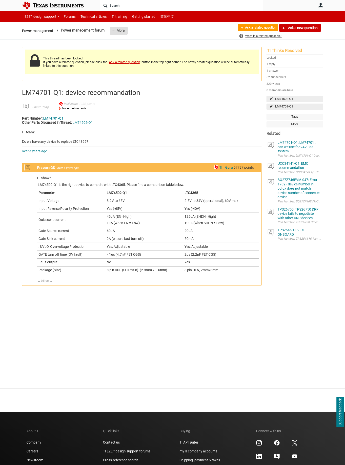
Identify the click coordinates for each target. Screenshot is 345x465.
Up (39, 282)
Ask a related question (258, 28)
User (320, 5)
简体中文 (156, 16)
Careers (32, 451)
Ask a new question (302, 28)
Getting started (135, 16)
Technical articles (88, 16)
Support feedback (340, 412)
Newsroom (34, 460)
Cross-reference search (120, 460)
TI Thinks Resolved (284, 50)
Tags (294, 116)
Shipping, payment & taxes (200, 460)
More (122, 31)
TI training (113, 16)
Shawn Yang (40, 107)
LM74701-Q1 (284, 106)
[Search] (181, 5)
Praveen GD (46, 168)
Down (51, 282)
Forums (66, 16)
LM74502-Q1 (284, 99)
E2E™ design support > (40, 16)
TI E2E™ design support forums (126, 451)
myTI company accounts (198, 451)
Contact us (111, 442)
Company (33, 442)
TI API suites (189, 442)
